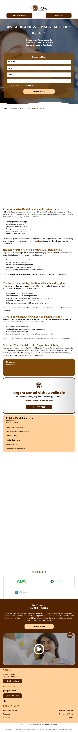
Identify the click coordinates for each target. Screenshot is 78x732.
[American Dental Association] (21, 581)
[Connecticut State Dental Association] (57, 581)
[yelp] (4, 701)
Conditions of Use (36, 729)
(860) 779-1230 (9, 691)
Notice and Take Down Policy (49, 729)
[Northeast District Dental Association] (21, 592)
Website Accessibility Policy (66, 729)
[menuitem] (39, 423)
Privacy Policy (8, 729)
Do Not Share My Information (22, 729)
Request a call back (35, 241)
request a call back (41, 353)
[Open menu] (68, 8)
